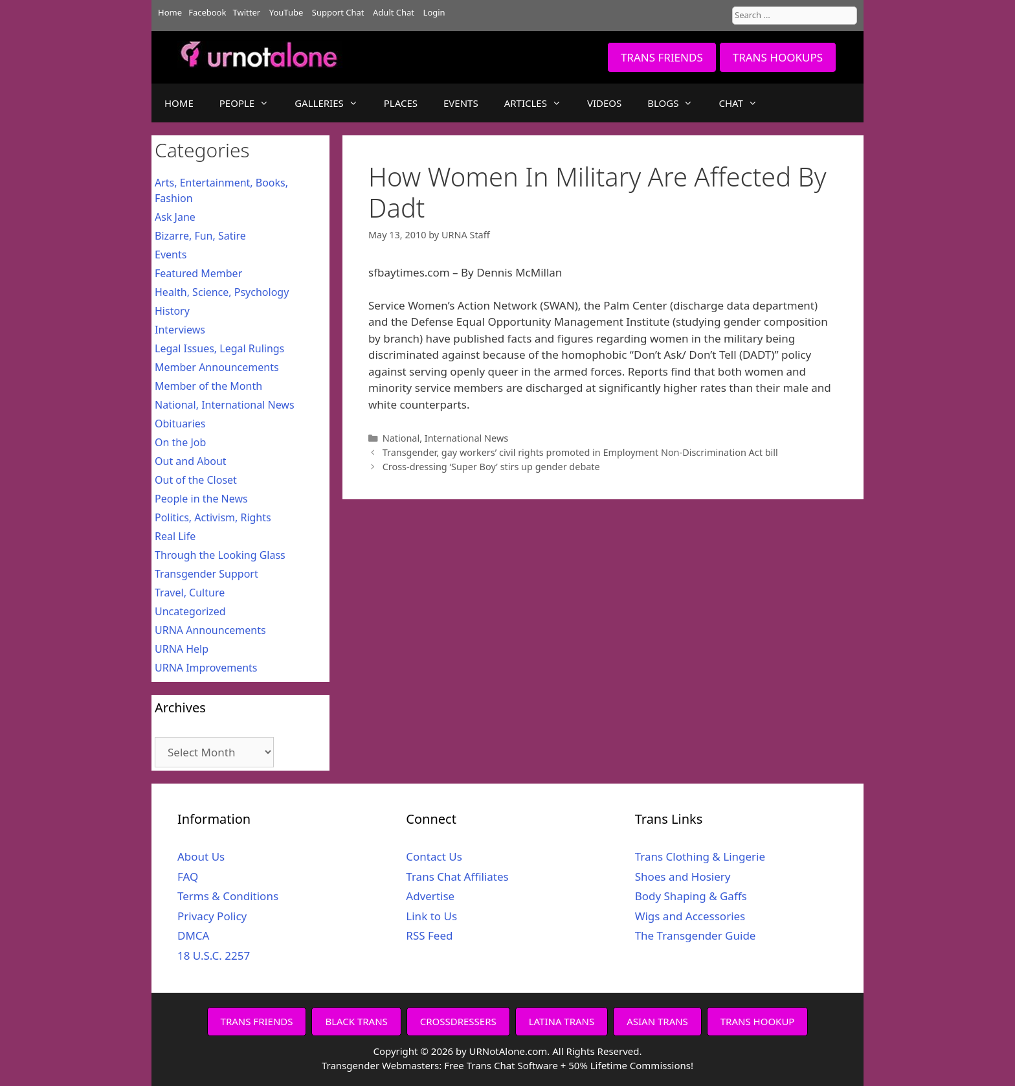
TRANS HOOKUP (757, 1021)
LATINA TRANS (562, 1021)
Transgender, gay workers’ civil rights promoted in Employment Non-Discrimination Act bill (580, 452)
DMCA (193, 935)
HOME (179, 102)
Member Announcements (217, 367)
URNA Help (181, 649)
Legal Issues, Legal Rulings (219, 348)
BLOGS (676, 103)
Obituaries (180, 423)
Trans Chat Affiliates (457, 876)
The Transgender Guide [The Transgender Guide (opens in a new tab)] (695, 935)
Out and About (191, 461)
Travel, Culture (190, 592)
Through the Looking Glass (220, 555)
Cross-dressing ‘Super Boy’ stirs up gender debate (491, 466)
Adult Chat (393, 12)
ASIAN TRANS (657, 1021)
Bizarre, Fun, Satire (200, 236)
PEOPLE (250, 103)
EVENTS (460, 102)
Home (170, 12)
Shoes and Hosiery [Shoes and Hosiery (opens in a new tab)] (683, 876)
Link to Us (431, 916)
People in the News (201, 499)
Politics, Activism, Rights (213, 517)
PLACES (401, 102)
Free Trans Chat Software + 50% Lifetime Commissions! (568, 1065)
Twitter (247, 12)
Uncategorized (190, 611)
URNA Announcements (210, 630)
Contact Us (434, 856)
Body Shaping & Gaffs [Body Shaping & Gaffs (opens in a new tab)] (691, 895)
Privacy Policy (212, 916)
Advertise (430, 895)
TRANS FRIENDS (662, 57)
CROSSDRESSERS (458, 1021)
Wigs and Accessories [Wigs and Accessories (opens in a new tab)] (690, 916)
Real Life (175, 536)
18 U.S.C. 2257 (213, 955)
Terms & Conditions (227, 895)
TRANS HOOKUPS (778, 57)
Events (170, 254)
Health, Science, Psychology (222, 292)
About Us (201, 856)
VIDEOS (604, 102)
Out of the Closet (196, 480)
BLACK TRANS (356, 1021)
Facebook (207, 12)
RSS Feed (429, 935)
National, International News (446, 438)
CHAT (744, 103)
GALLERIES (333, 103)
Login (434, 12)
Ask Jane (175, 217)
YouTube (286, 12)
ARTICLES (539, 103)
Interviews (180, 329)
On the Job (180, 442)
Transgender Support (206, 574)
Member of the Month (208, 386)
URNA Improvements (206, 668)
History (172, 311)
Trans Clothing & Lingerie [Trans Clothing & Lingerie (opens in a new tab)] (700, 856)
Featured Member (198, 273)
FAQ (187, 876)
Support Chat (338, 12)
